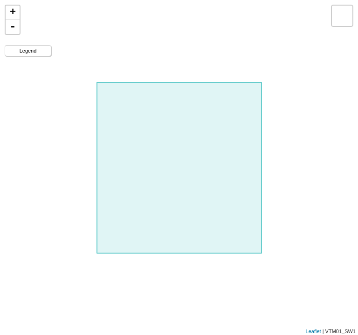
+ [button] (13, 13)
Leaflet (313, 331)
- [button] (12, 27)
